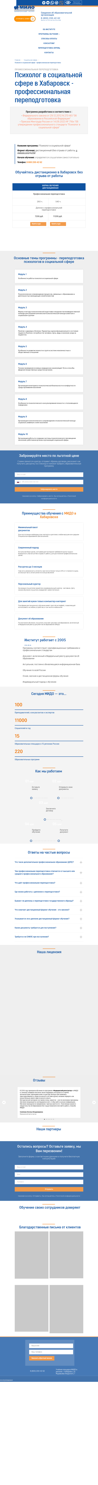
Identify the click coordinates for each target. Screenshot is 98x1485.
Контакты (49, 53)
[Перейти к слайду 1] (44, 1119)
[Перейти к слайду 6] (53, 1119)
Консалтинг (49, 43)
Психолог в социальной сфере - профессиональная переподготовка (38, 63)
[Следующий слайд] (94, 1102)
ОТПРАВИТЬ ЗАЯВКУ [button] (23, 19)
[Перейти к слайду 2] (46, 1119)
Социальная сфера (30, 60)
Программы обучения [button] (48, 34)
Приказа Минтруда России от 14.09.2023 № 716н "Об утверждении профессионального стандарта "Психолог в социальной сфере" (49, 125)
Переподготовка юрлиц (49, 48)
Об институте (49, 29)
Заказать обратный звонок (41, 1358)
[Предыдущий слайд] (4, 1102)
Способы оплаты (49, 39)
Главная (17, 60)
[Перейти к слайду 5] (51, 1119)
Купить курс (36, 224)
